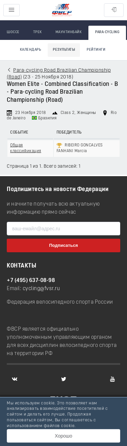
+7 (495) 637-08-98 (31, 280)
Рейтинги (96, 50)
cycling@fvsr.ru (41, 288)
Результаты (64, 50)
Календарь (30, 50)
